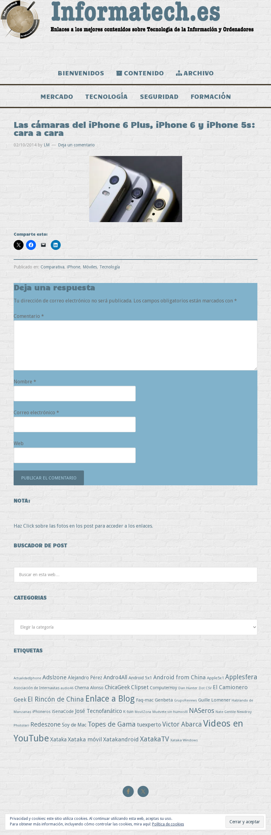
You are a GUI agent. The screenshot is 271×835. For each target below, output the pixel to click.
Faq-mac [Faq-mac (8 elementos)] (145, 699)
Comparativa (52, 266)
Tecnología (109, 266)
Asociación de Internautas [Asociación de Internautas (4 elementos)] (36, 687)
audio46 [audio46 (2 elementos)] (67, 688)
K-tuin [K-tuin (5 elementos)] (128, 711)
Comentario (29, 316)
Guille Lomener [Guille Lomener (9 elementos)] (214, 700)
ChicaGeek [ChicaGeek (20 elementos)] (117, 687)
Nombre (25, 382)
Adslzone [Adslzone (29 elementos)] (54, 677)
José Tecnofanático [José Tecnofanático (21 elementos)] (98, 711)
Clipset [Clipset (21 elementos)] (140, 687)
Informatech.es (135, 31)
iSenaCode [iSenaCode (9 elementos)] (63, 711)
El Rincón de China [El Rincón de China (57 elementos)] (56, 699)
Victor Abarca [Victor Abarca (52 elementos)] (182, 724)
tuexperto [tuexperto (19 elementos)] (149, 725)
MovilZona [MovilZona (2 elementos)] (143, 712)
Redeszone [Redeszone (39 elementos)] (45, 724)
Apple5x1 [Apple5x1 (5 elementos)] (215, 678)
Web (19, 443)
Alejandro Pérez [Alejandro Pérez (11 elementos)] (85, 678)
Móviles (90, 266)
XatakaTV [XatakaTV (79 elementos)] (154, 739)
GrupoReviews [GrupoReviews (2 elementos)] (185, 700)
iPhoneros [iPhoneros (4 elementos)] (41, 711)
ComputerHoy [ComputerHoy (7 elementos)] (163, 687)
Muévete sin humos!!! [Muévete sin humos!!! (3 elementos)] (170, 712)
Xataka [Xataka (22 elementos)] (58, 739)
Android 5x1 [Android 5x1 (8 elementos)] (140, 677)
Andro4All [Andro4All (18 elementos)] (115, 677)
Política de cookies (168, 824)
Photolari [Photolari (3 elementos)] (21, 725)
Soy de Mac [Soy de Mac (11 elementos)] (74, 725)
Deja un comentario (76, 144)
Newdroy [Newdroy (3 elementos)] (244, 712)
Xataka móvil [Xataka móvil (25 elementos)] (85, 739)
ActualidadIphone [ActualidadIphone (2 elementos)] (27, 678)
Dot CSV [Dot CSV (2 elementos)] (205, 688)
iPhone (73, 266)
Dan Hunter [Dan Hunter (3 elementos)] (188, 688)
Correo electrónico (36, 412)
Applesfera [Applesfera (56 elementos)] (241, 677)
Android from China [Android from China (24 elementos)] (179, 677)
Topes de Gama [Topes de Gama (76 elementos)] (112, 724)
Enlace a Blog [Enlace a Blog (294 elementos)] (110, 699)
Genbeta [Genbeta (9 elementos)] (164, 700)
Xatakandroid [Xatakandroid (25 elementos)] (121, 739)
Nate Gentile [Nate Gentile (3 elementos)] (226, 712)
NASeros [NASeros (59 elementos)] (201, 711)
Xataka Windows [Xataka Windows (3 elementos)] (184, 740)
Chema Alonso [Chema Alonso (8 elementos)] (89, 687)
